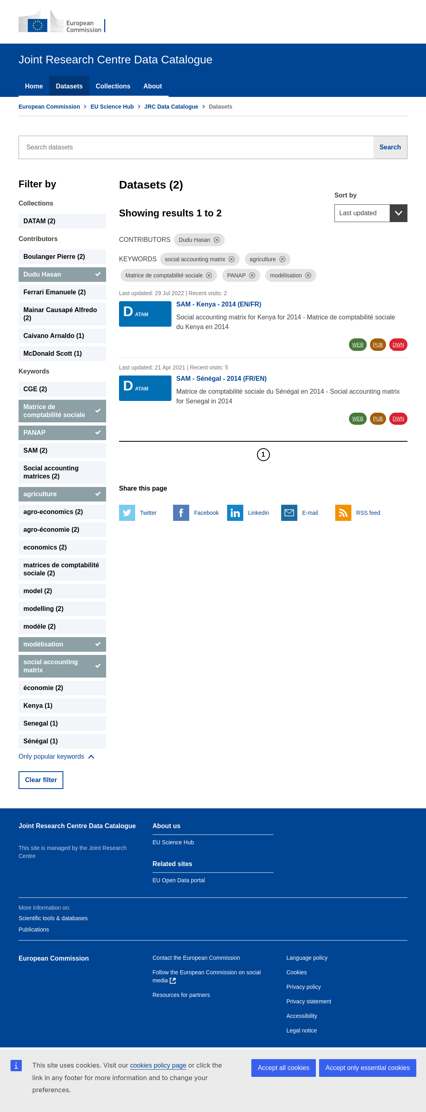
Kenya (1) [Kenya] (37, 705)
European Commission (49, 106)
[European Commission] (67, 22)
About (152, 86)
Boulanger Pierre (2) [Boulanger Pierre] (54, 256)
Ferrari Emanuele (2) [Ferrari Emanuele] (54, 292)
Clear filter (41, 779)
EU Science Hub (112, 106)
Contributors (38, 238)
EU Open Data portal (178, 880)
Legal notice (301, 1030)
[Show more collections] (56, 757)
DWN (398, 345)
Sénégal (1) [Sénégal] (40, 741)
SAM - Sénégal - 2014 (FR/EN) (221, 378)
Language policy (307, 958)
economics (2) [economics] (45, 547)
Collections (113, 86)
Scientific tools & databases (53, 918)
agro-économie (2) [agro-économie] (51, 529)
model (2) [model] (37, 590)
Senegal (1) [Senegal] (40, 723)
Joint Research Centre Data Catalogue (77, 825)
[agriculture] (62, 494)
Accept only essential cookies (368, 1067)
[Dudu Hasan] (62, 274)
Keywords (34, 371)
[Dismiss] (216, 240)
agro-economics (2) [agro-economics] (53, 511)
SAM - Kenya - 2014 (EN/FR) (218, 304)
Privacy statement (308, 1001)
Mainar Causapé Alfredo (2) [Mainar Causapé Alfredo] (60, 313)
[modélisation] (62, 644)
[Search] (390, 147)
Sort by (345, 195)
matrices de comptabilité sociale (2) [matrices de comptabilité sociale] (61, 569)
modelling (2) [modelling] (43, 608)
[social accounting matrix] (62, 666)
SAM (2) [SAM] (35, 450)
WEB (357, 345)
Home (34, 86)
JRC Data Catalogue (171, 106)
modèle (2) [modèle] (39, 626)
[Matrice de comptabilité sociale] (62, 411)
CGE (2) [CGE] (35, 389)
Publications (34, 929)
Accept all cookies (283, 1067)
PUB (378, 345)
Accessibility (301, 1016)
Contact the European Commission (196, 958)
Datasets (69, 86)
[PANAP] (62, 433)
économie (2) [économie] (43, 687)
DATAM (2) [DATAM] (39, 221)
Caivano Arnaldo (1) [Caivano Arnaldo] (53, 335)
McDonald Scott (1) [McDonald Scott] (52, 353)
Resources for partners (181, 995)
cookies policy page (158, 1065)
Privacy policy (303, 987)
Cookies (296, 972)
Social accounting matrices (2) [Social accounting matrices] (51, 472)
